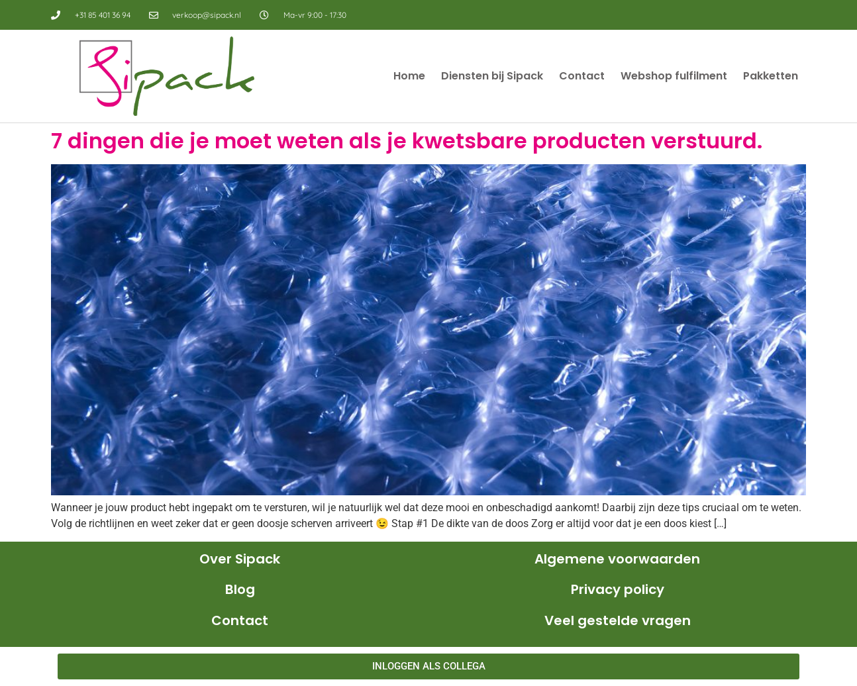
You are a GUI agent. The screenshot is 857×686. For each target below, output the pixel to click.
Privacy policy (617, 589)
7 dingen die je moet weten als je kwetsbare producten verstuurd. (406, 141)
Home (409, 75)
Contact (582, 75)
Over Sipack (239, 559)
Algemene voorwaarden (617, 559)
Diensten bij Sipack (492, 75)
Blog (240, 589)
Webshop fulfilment (674, 75)
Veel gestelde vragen (617, 620)
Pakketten (770, 75)
